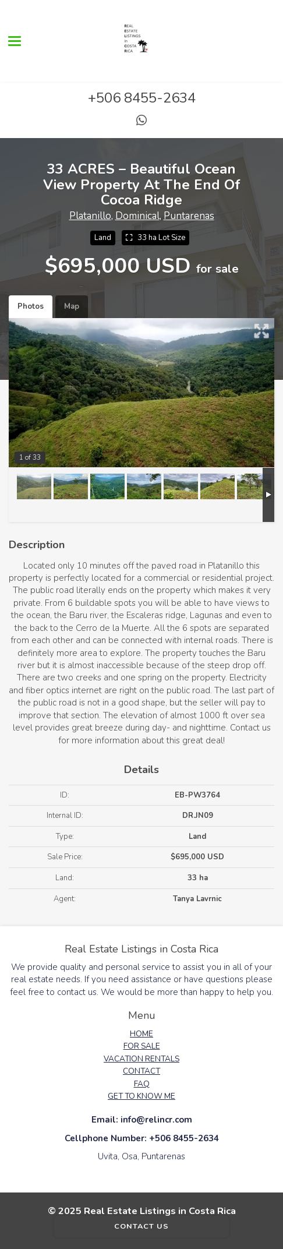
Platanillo (90, 216)
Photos (30, 306)
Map (71, 306)
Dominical (137, 216)
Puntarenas (189, 216)
